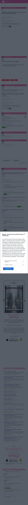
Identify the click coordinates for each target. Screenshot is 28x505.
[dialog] (14, 252)
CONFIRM (8, 268)
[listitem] (14, 261)
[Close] (25, 234)
